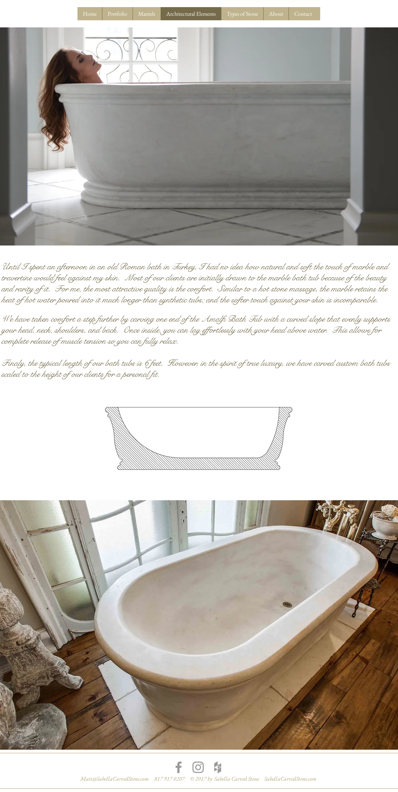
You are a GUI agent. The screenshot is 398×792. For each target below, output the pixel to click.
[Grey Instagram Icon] (198, 767)
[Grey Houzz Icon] (217, 767)
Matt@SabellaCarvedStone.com (114, 778)
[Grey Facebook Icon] (178, 767)
